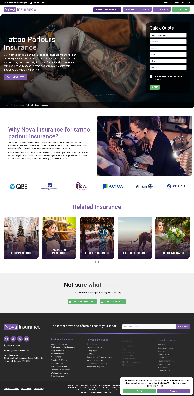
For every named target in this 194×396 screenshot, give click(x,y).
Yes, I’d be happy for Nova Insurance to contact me (169, 77)
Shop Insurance (17, 105)
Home (6, 105)
